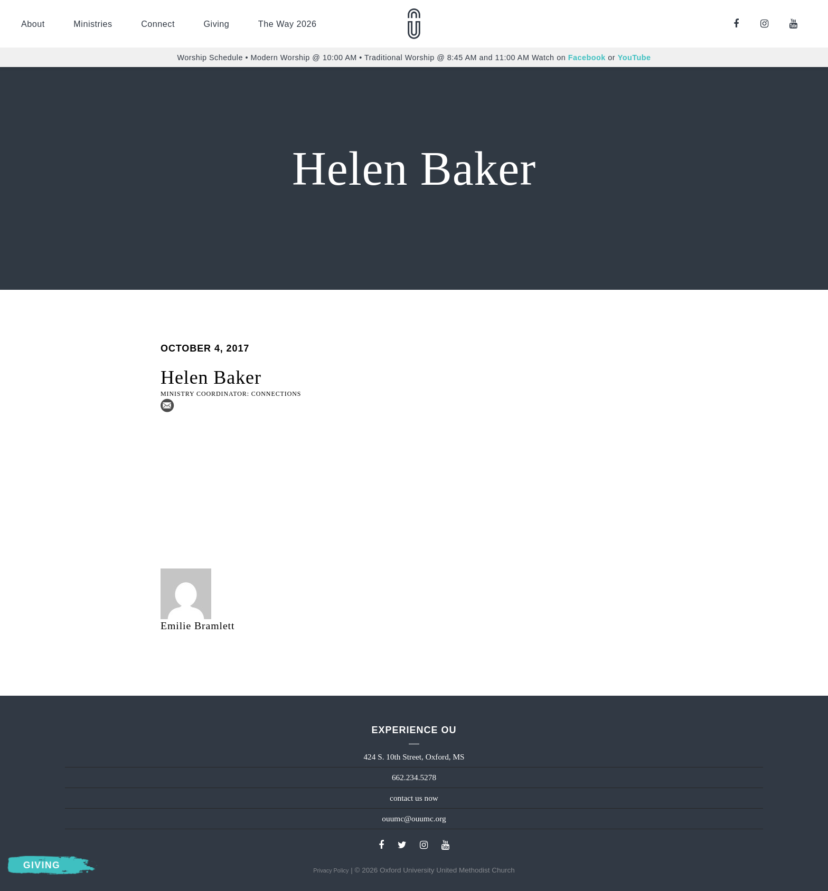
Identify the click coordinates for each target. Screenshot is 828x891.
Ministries (92, 24)
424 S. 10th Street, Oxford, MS (413, 756)
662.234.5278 (414, 777)
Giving (216, 24)
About (33, 24)
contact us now (414, 797)
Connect (158, 24)
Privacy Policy (331, 870)
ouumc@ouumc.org (414, 818)
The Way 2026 (287, 24)
